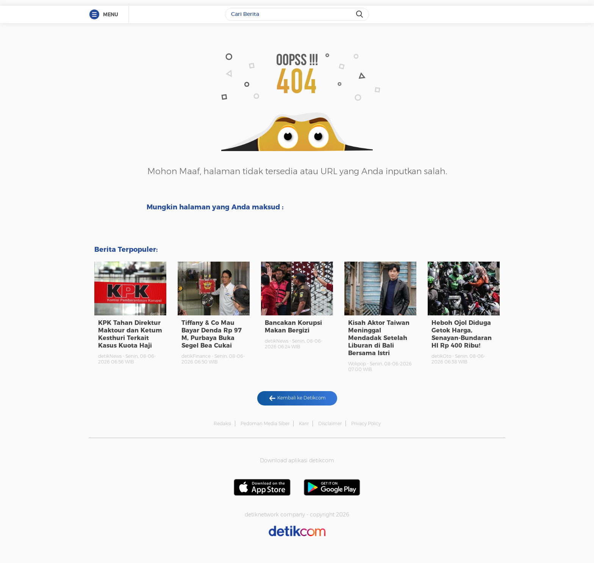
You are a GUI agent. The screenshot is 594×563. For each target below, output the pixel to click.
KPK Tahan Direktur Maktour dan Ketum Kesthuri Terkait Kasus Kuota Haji (130, 334)
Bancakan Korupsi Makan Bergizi (293, 326)
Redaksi (222, 423)
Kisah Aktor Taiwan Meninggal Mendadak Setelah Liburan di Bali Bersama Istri (379, 338)
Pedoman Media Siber (265, 423)
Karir (304, 423)
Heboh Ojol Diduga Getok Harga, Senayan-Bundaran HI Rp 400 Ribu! (461, 334)
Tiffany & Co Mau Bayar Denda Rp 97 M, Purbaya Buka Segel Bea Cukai (211, 334)
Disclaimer (330, 423)
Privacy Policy (366, 423)
